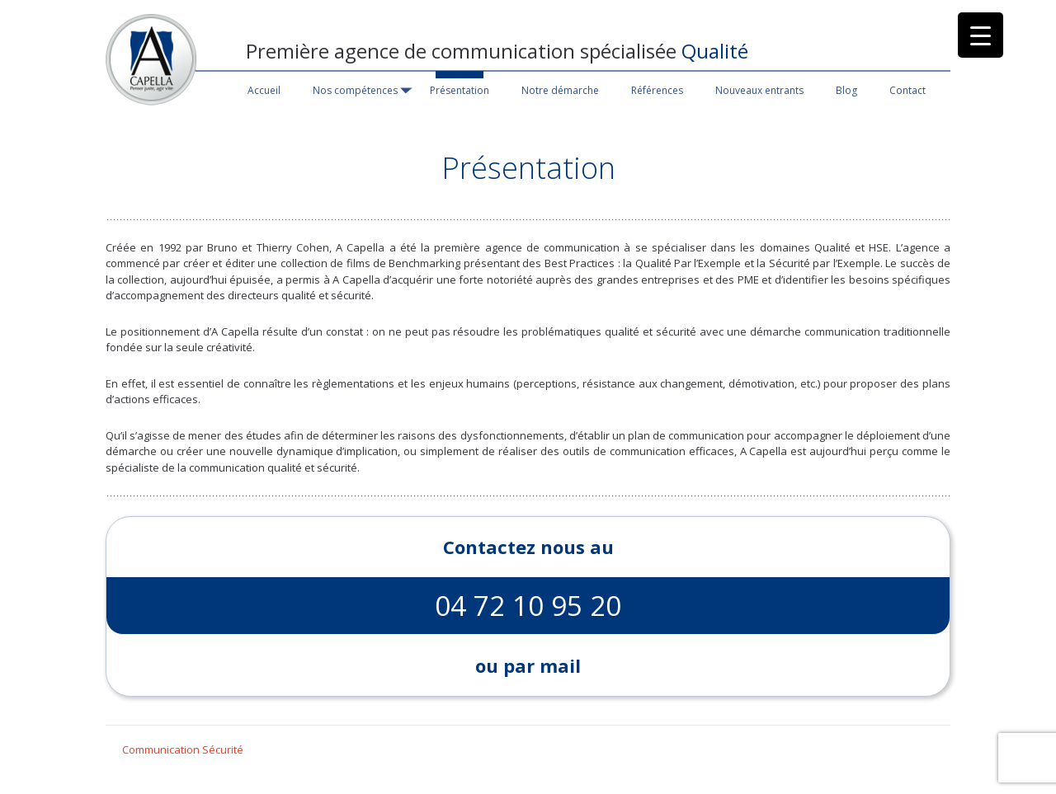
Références (657, 90)
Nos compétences (355, 90)
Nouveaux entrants (759, 90)
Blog (846, 90)
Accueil (264, 90)
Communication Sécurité (182, 749)
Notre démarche (560, 90)
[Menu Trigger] (980, 35)
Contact (907, 90)
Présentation (459, 90)
